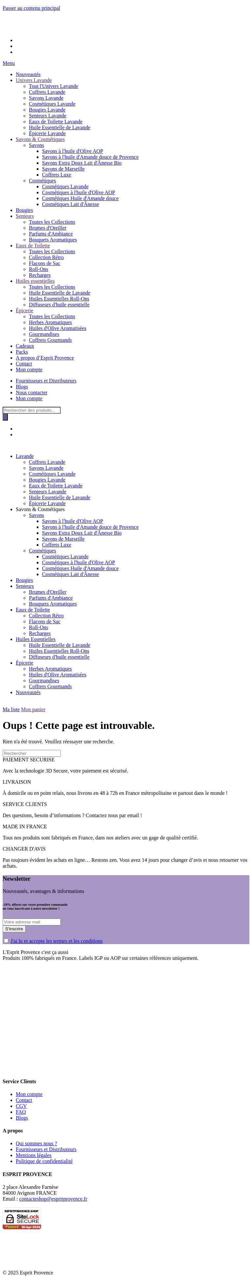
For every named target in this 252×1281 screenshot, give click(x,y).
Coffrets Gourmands (50, 340)
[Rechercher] (5, 417)
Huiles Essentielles (35, 639)
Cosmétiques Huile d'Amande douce (80, 198)
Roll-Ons (38, 269)
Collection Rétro (46, 257)
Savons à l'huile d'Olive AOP (72, 151)
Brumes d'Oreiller (47, 228)
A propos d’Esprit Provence (45, 358)
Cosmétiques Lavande (52, 104)
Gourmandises (44, 334)
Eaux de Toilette (33, 245)
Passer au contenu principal (31, 8)
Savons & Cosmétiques (40, 139)
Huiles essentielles (35, 281)
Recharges (40, 275)
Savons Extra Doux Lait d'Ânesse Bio (81, 163)
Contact (24, 363)
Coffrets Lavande (47, 92)
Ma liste (11, 709)
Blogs (22, 386)
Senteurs (25, 216)
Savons (36, 145)
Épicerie (24, 310)
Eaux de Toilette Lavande (55, 121)
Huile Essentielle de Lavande (59, 127)
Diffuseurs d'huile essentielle (59, 304)
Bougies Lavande (47, 110)
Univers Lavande (34, 80)
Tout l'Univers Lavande (53, 86)
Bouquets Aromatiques (53, 239)
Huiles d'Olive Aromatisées (57, 328)
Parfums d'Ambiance (51, 234)
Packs (22, 352)
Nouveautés (28, 74)
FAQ (21, 1112)
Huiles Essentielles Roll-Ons (59, 298)
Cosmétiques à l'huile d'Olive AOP (78, 192)
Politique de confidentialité (44, 1161)
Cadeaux (25, 346)
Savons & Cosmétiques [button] (40, 509)
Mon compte (29, 369)
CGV (21, 1106)
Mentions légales (34, 1155)
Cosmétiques (42, 180)
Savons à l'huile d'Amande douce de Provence (90, 157)
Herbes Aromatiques (50, 322)
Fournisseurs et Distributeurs (46, 380)
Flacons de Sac (44, 263)
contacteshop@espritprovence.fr (53, 1199)
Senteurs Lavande (47, 115)
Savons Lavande (46, 98)
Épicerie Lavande (47, 133)
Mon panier (33, 709)
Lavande (25, 456)
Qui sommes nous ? (36, 1143)
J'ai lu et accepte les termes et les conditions (56, 941)
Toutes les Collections (52, 222)
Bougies (24, 210)
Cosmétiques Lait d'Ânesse (70, 204)
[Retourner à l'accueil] (12, 29)
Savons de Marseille (63, 169)
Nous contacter (31, 392)
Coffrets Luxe (56, 174)
